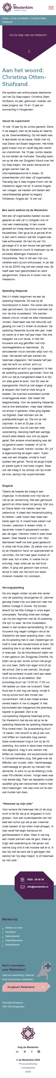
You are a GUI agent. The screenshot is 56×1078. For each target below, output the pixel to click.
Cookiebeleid (28, 1068)
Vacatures (10, 932)
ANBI (28, 1071)
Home (5, 18)
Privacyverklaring (28, 1064)
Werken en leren (14, 927)
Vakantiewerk (12, 936)
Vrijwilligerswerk (14, 940)
